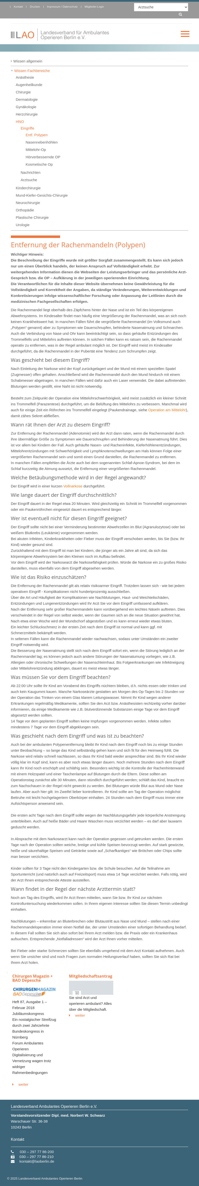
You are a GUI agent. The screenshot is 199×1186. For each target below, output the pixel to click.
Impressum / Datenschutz (62, 6)
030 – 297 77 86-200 (37, 1152)
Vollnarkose (73, 486)
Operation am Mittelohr (167, 410)
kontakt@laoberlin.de (36, 1161)
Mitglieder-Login (94, 6)
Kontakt (18, 6)
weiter (20, 1084)
